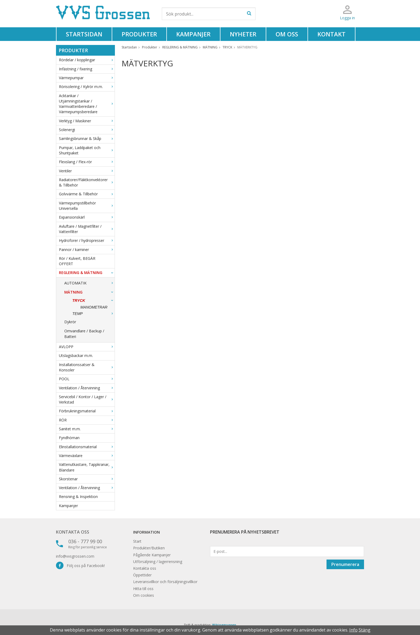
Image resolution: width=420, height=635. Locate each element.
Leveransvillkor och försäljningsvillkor (165, 581)
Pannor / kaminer (87, 249)
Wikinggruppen (224, 625)
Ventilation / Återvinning (87, 387)
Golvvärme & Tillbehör (87, 193)
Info (353, 630)
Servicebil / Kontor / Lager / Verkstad (87, 399)
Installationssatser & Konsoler (87, 367)
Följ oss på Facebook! (80, 565)
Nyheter (243, 34)
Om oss (287, 34)
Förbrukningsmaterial (87, 410)
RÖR (87, 420)
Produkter (139, 34)
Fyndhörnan (69, 437)
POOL (87, 378)
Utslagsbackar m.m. (76, 355)
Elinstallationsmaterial (87, 446)
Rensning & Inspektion (78, 496)
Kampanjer (193, 34)
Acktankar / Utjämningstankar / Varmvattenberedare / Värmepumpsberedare (87, 104)
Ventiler (87, 170)
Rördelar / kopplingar (87, 59)
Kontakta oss (72, 532)
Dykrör (70, 321)
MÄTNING (89, 292)
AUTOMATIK (89, 283)
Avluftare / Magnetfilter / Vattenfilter (87, 229)
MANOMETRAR (93, 307)
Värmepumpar (87, 77)
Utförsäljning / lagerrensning (157, 561)
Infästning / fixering (87, 68)
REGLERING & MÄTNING (87, 272)
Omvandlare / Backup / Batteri (84, 333)
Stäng (364, 630)
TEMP (93, 313)
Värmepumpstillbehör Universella (87, 205)
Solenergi (87, 129)
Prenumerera (345, 564)
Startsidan (84, 34)
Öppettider (142, 574)
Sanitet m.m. (87, 428)
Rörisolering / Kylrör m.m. (87, 86)
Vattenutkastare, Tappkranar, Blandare (87, 467)
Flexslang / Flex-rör (87, 161)
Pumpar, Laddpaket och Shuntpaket (87, 150)
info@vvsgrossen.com (75, 556)
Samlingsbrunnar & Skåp (87, 138)
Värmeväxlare (87, 455)
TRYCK (93, 300)
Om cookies (143, 595)
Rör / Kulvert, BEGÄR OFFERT (77, 261)
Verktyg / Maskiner (87, 120)
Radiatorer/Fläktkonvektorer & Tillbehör (87, 182)
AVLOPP (87, 346)
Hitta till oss (143, 588)
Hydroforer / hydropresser (87, 240)
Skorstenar (87, 478)
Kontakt (331, 34)
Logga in (347, 17)
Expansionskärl (87, 217)
